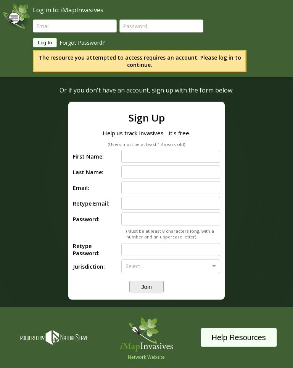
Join (146, 287)
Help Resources (238, 337)
